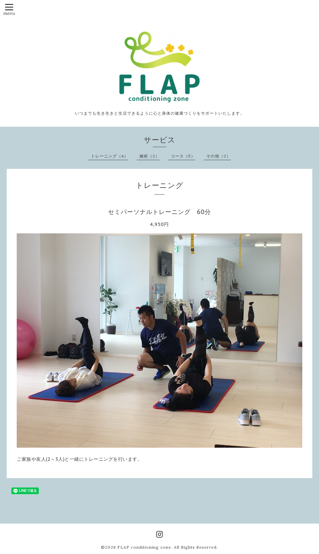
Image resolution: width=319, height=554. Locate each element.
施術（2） (149, 155)
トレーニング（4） (109, 155)
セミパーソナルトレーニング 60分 (159, 212)
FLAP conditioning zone (144, 547)
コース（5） (183, 155)
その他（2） (218, 155)
